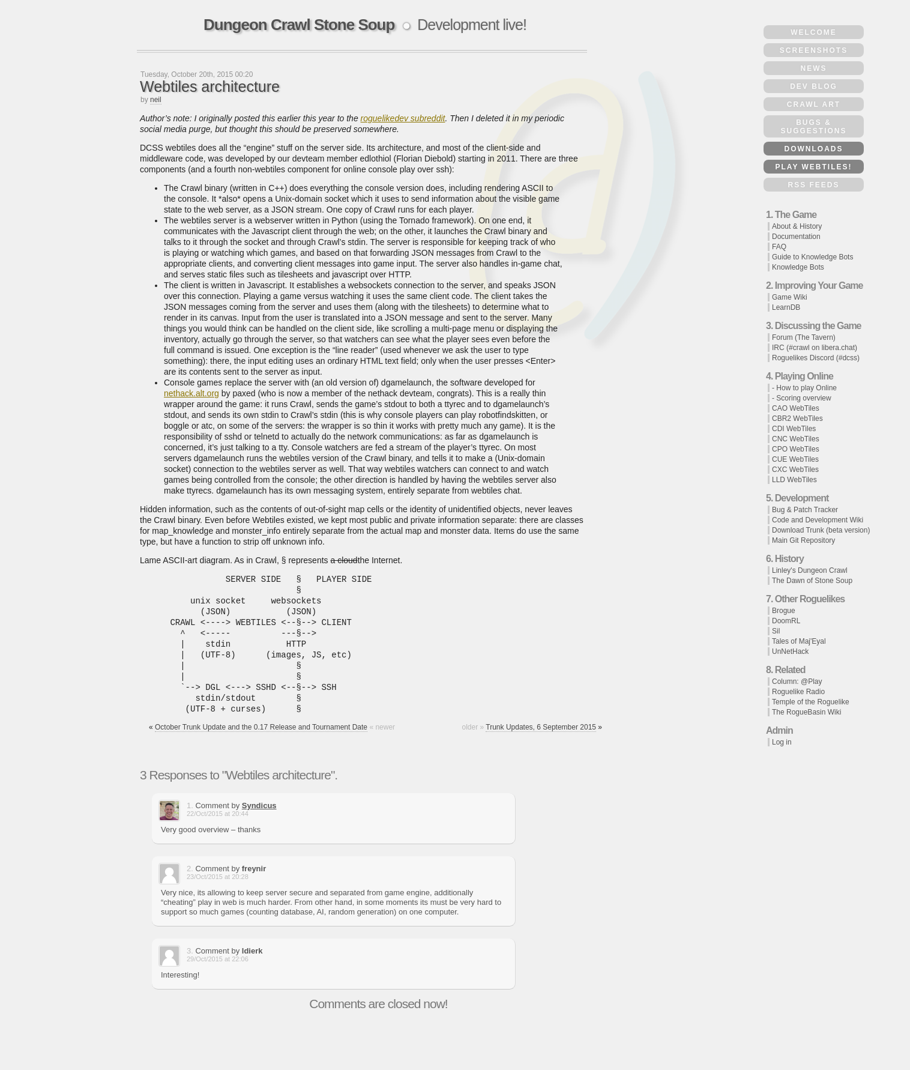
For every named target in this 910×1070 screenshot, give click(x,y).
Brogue (783, 610)
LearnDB (786, 307)
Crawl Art (813, 104)
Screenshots (814, 50)
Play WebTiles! (813, 167)
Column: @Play (797, 681)
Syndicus (259, 805)
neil (155, 99)
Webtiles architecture (210, 86)
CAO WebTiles (795, 408)
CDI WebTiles (794, 429)
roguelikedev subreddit (403, 118)
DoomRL (786, 621)
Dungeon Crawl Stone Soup (298, 25)
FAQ (779, 247)
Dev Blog (813, 86)
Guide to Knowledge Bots (812, 257)
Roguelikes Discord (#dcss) (816, 358)
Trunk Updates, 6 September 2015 (541, 727)
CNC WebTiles (795, 439)
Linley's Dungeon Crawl (810, 570)
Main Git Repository (803, 540)
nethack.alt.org (191, 393)
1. (190, 805)
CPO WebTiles (795, 449)
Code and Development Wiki (817, 520)
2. (190, 868)
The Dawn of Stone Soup (812, 580)
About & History (797, 226)
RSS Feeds (813, 185)
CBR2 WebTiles (797, 418)
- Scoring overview (801, 398)
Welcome (814, 32)
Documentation (796, 236)
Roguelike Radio (798, 692)
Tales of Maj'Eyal (799, 641)
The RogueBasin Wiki (806, 712)
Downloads (814, 149)
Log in (782, 742)
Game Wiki (789, 297)
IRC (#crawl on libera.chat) (814, 347)
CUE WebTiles (795, 459)
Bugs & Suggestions (813, 126)
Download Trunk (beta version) (821, 530)
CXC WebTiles (795, 469)
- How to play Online (804, 388)
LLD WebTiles (794, 480)
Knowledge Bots (798, 267)
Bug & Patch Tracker (805, 510)
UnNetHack (790, 651)
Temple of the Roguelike (810, 702)
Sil (776, 631)
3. (190, 950)
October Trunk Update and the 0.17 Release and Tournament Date (261, 727)
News (814, 68)
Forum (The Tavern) (804, 337)
